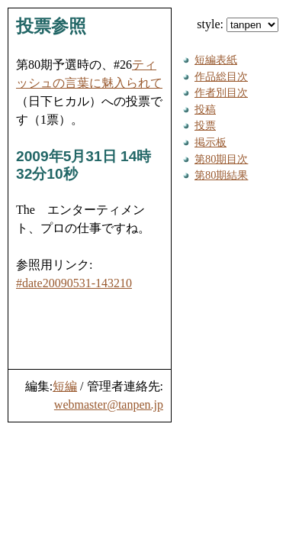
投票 (205, 125)
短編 (65, 386)
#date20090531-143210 (74, 283)
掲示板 (210, 142)
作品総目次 (221, 76)
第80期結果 (221, 175)
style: (237, 24)
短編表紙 (215, 59)
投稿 (205, 109)
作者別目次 (221, 92)
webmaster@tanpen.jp (108, 404)
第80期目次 (221, 159)
